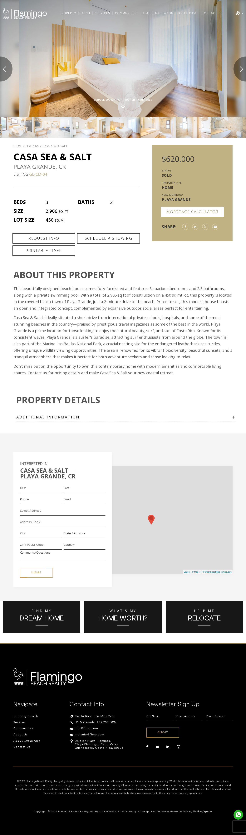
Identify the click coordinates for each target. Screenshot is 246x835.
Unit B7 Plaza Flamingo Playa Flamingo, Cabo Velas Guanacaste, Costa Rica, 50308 (99, 744)
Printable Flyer (44, 250)
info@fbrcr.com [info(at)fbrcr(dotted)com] (86, 728)
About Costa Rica (180, 13)
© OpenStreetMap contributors (217, 572)
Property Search (75, 13)
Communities (126, 13)
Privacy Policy (127, 811)
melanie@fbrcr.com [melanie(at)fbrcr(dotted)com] (89, 734)
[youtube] (157, 747)
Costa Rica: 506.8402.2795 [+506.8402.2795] (95, 716)
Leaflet (187, 572)
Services (102, 13)
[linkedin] (167, 747)
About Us (151, 13)
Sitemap (143, 811)
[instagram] (178, 747)
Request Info (44, 238)
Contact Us (212, 13)
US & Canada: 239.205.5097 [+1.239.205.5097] (96, 722)
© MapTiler (197, 572)
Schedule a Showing (108, 238)
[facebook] (147, 747)
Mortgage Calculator (192, 211)
